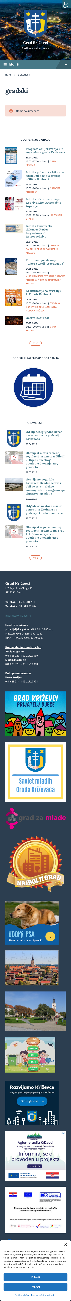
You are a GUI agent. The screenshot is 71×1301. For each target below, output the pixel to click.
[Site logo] (35, 36)
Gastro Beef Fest (37, 318)
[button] (65, 1244)
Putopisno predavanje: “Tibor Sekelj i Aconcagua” (45, 261)
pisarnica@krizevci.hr (18, 615)
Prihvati (35, 1277)
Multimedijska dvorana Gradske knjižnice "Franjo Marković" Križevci (45, 280)
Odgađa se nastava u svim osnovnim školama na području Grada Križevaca (44, 509)
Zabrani (35, 1287)
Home (8, 74)
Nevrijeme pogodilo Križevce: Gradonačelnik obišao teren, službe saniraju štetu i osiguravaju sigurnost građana (45, 486)
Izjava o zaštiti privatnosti (42, 1295)
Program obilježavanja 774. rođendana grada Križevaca (45, 150)
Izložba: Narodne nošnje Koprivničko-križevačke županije (43, 202)
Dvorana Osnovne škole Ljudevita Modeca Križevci (43, 307)
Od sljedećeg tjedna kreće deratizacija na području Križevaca (44, 435)
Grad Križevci (35, 42)
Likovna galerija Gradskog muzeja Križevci (42, 249)
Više (35, 343)
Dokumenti (24, 74)
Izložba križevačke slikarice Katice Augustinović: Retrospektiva (39, 231)
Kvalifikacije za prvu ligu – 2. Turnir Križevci (45, 292)
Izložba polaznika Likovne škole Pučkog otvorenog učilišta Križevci (45, 175)
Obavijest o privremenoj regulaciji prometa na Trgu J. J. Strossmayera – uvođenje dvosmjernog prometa (45, 534)
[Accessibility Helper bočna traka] (66, 4)
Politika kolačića (22, 1295)
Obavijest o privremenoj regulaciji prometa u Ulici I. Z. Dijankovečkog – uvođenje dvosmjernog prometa (45, 460)
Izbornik (35, 64)
